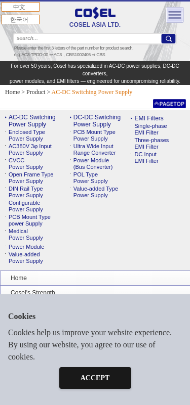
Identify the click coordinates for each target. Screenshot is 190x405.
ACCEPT (95, 378)
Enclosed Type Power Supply (27, 135)
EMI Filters (148, 118)
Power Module (26, 247)
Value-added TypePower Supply (95, 192)
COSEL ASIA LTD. (95, 17)
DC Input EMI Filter (146, 157)
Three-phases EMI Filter (151, 143)
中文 (19, 7)
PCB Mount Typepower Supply (30, 220)
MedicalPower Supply (26, 234)
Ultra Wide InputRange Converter (94, 149)
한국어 (19, 19)
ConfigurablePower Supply (26, 206)
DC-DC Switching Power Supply (97, 121)
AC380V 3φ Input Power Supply (30, 149)
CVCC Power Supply (26, 163)
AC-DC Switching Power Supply (32, 121)
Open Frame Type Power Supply (31, 177)
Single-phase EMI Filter (150, 129)
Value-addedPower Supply (26, 257)
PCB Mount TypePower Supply (94, 135)
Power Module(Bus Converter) (93, 163)
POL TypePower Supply (90, 177)
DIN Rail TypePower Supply (26, 192)
